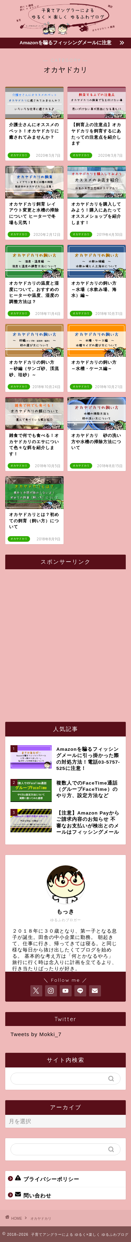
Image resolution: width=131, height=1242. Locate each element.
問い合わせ (33, 1194)
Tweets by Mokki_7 (35, 1034)
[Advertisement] (65, 639)
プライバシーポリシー (47, 1178)
